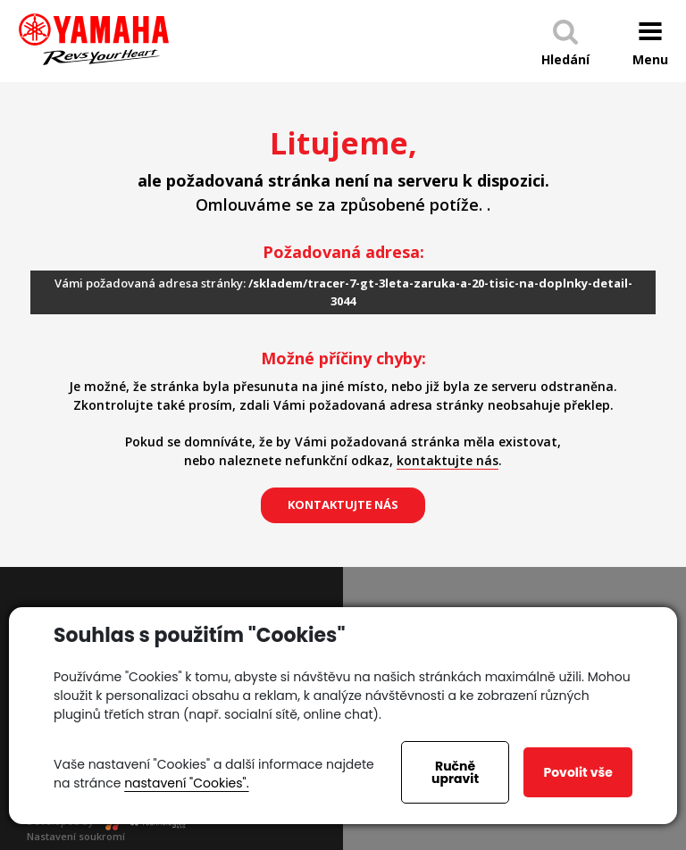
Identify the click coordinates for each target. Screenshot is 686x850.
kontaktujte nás (447, 460)
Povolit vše (577, 772)
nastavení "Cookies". (186, 783)
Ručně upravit (455, 772)
